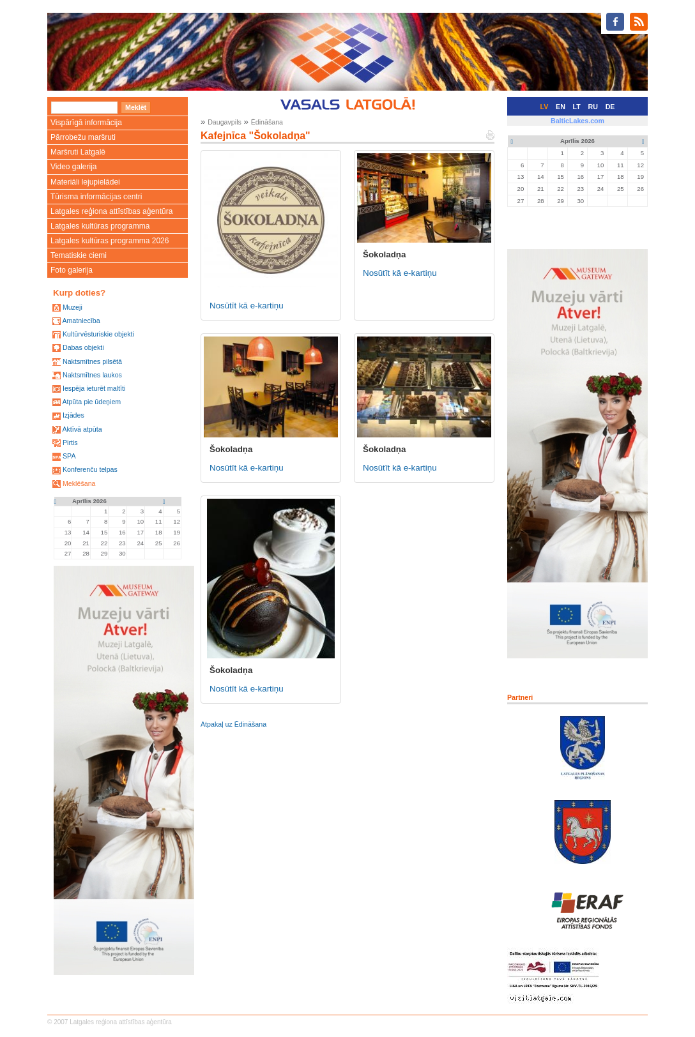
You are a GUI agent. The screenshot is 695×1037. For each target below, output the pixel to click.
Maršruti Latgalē (77, 152)
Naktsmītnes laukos (92, 375)
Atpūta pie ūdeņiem (91, 401)
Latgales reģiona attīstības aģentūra (111, 211)
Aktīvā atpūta (82, 429)
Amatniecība (81, 320)
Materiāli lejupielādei (85, 182)
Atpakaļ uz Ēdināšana (233, 724)
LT (577, 106)
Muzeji (72, 307)
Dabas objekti (83, 347)
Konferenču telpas (90, 469)
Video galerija (73, 166)
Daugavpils (224, 122)
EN (560, 106)
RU (593, 106)
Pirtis (70, 442)
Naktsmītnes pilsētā (92, 361)
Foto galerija (71, 270)
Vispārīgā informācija (86, 122)
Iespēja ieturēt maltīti (94, 388)
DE (610, 106)
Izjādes (73, 415)
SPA (69, 456)
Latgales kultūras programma (99, 226)
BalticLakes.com (577, 121)
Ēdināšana (267, 122)
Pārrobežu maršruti (83, 137)
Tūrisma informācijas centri (96, 196)
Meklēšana (79, 483)
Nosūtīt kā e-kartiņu (247, 305)
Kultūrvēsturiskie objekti (98, 334)
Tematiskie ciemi (78, 255)
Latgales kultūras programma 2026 (109, 240)
